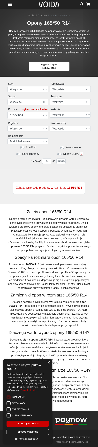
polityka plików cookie (80, 442)
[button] (28, 438)
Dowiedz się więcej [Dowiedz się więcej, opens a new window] (29, 390)
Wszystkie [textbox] (27, 89)
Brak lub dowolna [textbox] (27, 141)
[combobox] (28, 89)
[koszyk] (88, 4)
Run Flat (31, 147)
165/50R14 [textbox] (27, 115)
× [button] (48, 362)
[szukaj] (81, 4)
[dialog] (27, 401)
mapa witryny (62, 442)
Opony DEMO (71, 153)
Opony (43, 15)
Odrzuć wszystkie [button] (28, 432)
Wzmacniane (73, 147)
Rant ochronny (30, 153)
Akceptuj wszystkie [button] (27, 423)
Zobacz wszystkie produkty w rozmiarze (49, 187)
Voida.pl (32, 15)
